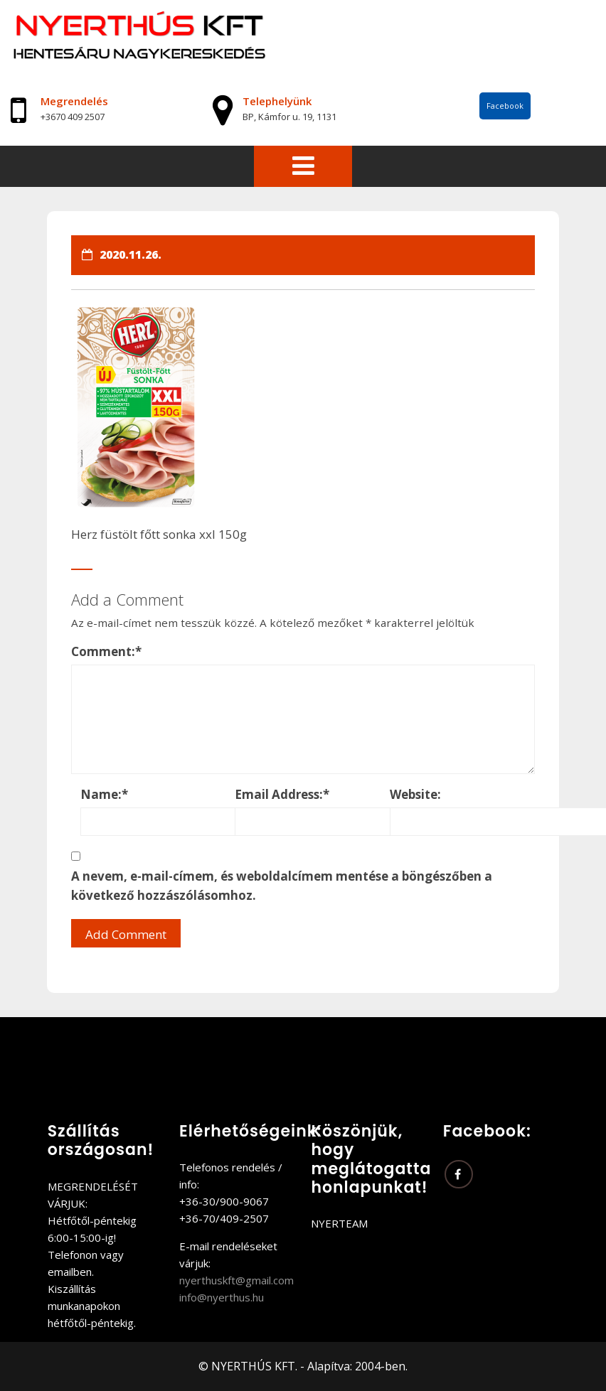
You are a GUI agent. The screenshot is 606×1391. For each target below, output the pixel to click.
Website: (415, 794)
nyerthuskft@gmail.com (236, 1280)
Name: (104, 794)
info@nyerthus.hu (221, 1297)
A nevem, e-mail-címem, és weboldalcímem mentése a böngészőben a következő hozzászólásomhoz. (281, 885)
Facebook (505, 105)
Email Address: (282, 794)
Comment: (106, 651)
